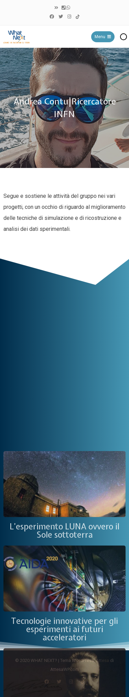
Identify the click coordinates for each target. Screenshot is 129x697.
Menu (103, 36)
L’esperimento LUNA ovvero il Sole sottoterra (64, 666)
